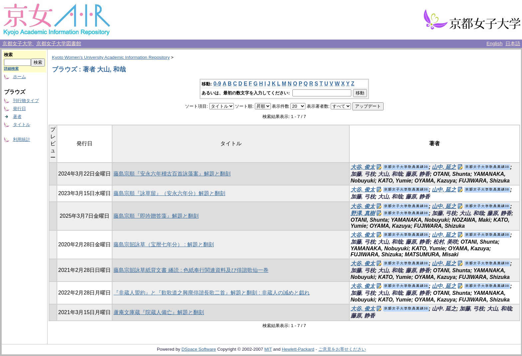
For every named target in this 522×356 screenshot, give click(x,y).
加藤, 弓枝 (363, 174)
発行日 (19, 108)
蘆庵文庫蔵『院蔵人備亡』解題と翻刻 (158, 312)
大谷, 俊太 (363, 167)
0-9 (217, 83)
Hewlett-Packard (298, 349)
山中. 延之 (444, 308)
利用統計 (21, 139)
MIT (268, 349)
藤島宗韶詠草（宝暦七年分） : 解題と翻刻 (163, 244)
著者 (17, 116)
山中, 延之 (444, 167)
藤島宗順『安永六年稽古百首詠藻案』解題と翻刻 (172, 174)
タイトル (21, 124)
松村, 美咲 (445, 242)
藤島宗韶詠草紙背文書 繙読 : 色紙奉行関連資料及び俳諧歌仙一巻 (190, 270)
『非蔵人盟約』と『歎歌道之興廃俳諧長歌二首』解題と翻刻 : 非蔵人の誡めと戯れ (211, 293)
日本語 (512, 43)
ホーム (19, 76)
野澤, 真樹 (363, 213)
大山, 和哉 (390, 174)
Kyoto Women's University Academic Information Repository (111, 57)
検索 (8, 54)
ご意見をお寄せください (342, 349)
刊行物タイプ (26, 100)
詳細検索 (11, 68)
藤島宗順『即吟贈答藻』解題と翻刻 (156, 216)
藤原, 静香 (418, 174)
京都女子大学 (18, 43)
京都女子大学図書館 (58, 43)
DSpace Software (198, 349)
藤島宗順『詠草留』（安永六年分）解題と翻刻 (169, 193)
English (494, 43)
